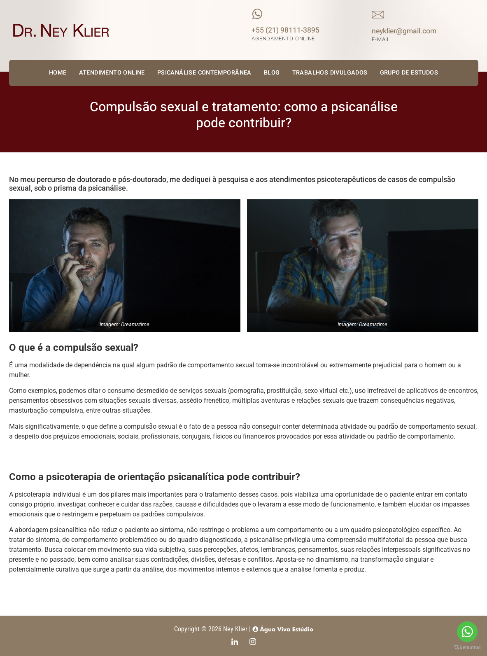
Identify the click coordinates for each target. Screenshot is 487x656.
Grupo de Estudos (409, 72)
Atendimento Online (112, 72)
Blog (272, 72)
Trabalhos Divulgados (330, 72)
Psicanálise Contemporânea (204, 72)
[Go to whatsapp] (467, 631)
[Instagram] (253, 642)
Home (58, 72)
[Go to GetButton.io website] (467, 647)
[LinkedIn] (234, 642)
